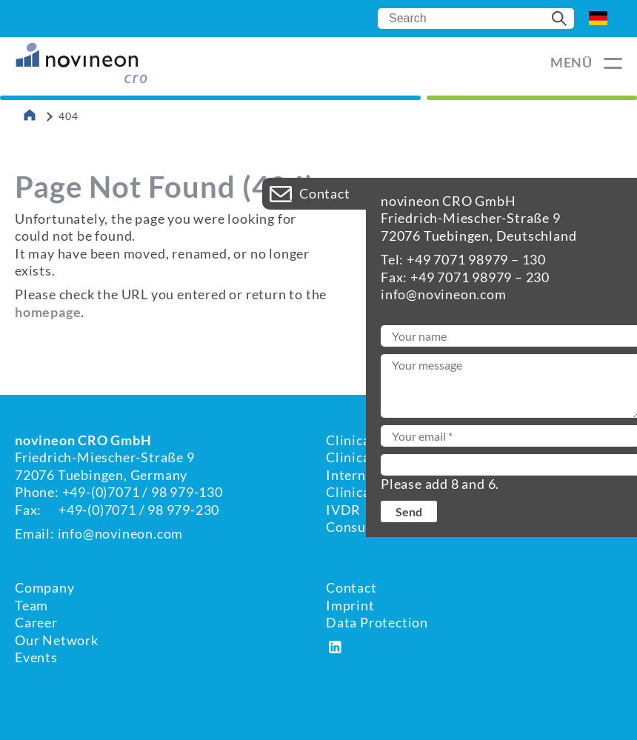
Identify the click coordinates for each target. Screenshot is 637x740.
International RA (379, 475)
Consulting (361, 527)
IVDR (343, 509)
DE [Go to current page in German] (598, 18)
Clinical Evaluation (385, 440)
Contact (351, 587)
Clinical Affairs (373, 457)
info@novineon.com (121, 533)
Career (36, 622)
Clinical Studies (375, 492)
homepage (48, 312)
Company (45, 587)
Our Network (57, 640)
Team (31, 605)
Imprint (350, 605)
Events (36, 657)
